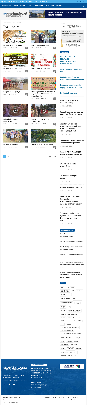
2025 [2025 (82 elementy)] (67, 287)
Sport (16, 6)
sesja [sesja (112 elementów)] (76, 341)
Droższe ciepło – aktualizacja (74, 241)
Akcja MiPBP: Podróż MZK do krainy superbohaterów (71, 153)
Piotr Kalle (6, 71)
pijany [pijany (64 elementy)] (62, 337)
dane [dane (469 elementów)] (63, 294)
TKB (31, 5)
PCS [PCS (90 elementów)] (62, 324)
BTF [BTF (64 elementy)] (73, 291)
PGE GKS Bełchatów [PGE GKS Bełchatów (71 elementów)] (67, 330)
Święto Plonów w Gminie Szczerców (41, 120)
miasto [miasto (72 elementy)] (73, 321)
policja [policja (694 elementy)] (77, 337)
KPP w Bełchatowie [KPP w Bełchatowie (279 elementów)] (69, 314)
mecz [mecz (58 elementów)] (67, 321)
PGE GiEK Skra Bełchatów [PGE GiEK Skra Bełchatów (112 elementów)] (70, 327)
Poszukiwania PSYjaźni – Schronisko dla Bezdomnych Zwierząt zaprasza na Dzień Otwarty (71, 200)
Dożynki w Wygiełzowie (40, 68)
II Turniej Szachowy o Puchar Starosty (69, 101)
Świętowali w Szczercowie (42, 144)
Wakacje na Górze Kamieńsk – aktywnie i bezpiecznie (72, 141)
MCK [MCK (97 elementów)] (62, 321)
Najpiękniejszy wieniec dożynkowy (12, 120)
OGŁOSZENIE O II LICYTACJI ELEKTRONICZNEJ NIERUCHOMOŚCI (68, 60)
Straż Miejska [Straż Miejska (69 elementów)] (64, 344)
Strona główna (7, 23)
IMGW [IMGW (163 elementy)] (63, 307)
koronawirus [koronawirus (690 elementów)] (74, 310)
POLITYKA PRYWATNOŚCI (11, 402)
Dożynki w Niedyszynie (12, 92)
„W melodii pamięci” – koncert (69, 177)
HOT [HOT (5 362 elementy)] (77, 303)
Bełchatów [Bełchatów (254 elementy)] (65, 291)
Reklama (23, 6)
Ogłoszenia (43, 1)
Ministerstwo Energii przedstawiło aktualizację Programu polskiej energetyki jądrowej (70, 127)
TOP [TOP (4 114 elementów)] (70, 348)
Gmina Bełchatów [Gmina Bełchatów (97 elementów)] (66, 303)
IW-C (4, 48)
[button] (82, 5)
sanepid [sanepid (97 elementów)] (69, 341)
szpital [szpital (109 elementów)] (63, 348)
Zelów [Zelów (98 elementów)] (70, 355)
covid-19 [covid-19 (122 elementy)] (79, 291)
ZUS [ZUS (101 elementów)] (75, 355)
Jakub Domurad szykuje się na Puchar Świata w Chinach (72, 113)
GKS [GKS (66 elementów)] (69, 294)
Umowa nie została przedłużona (68, 165)
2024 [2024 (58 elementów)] (62, 287)
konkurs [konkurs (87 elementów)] (63, 310)
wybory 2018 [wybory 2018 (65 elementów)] (64, 352)
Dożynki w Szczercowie (12, 68)
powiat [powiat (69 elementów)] (62, 341)
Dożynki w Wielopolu (11, 144)
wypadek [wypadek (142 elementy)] (73, 352)
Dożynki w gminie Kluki (12, 45)
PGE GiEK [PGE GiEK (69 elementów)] (69, 324)
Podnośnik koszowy (68, 93)
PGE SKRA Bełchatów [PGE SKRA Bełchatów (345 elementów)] (71, 334)
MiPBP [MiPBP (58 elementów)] (79, 321)
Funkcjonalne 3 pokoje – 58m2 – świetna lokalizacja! (72, 78)
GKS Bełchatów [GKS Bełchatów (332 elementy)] (68, 298)
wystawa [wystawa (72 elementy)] (63, 355)
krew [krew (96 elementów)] (69, 318)
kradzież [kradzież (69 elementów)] (63, 317)
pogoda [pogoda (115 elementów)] (68, 337)
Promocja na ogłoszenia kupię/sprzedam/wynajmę (71, 86)
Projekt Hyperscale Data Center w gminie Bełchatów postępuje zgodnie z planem (72, 264)
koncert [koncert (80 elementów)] (76, 307)
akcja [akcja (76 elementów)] (72, 287)
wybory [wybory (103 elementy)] (78, 348)
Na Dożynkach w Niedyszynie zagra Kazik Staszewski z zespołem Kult (43, 94)
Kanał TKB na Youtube (54, 6)
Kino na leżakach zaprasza (71, 187)
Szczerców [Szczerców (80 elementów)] (74, 344)
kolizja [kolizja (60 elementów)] (69, 307)
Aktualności (6, 6)
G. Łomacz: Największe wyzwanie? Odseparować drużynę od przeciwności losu (70, 216)
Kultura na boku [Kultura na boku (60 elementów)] (77, 318)
